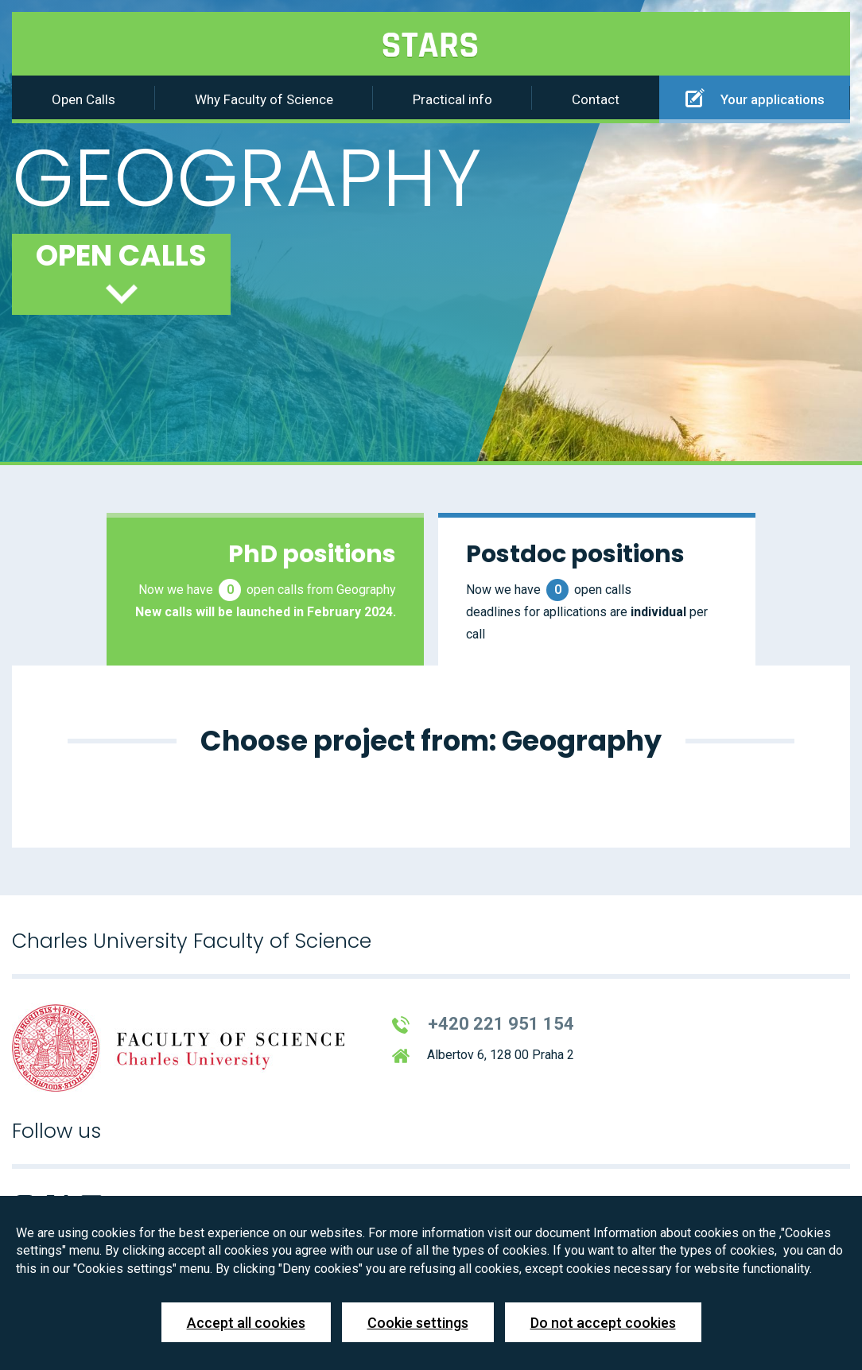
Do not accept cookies (603, 1322)
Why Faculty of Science (264, 99)
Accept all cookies (246, 1322)
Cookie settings (417, 1322)
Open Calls (83, 99)
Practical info (452, 99)
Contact (595, 99)
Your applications (755, 97)
